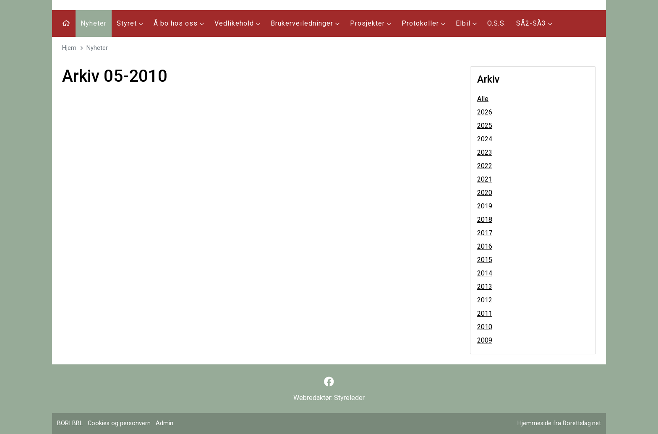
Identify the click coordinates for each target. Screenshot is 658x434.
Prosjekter (371, 23)
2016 (484, 246)
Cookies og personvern (119, 423)
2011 (484, 313)
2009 (484, 340)
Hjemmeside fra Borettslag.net (559, 423)
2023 (484, 152)
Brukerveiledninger (305, 23)
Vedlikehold (237, 23)
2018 (484, 219)
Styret (130, 23)
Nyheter (94, 23)
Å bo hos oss (179, 23)
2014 (484, 273)
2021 (484, 179)
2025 (484, 126)
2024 (484, 139)
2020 (484, 193)
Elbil (466, 23)
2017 (484, 233)
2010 (484, 327)
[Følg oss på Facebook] (329, 382)
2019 (484, 206)
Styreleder (349, 398)
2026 (484, 112)
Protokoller (424, 23)
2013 (484, 287)
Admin (164, 423)
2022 (484, 166)
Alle (482, 99)
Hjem (69, 48)
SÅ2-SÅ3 (534, 23)
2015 (484, 260)
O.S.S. (496, 23)
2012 (484, 300)
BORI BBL (70, 423)
